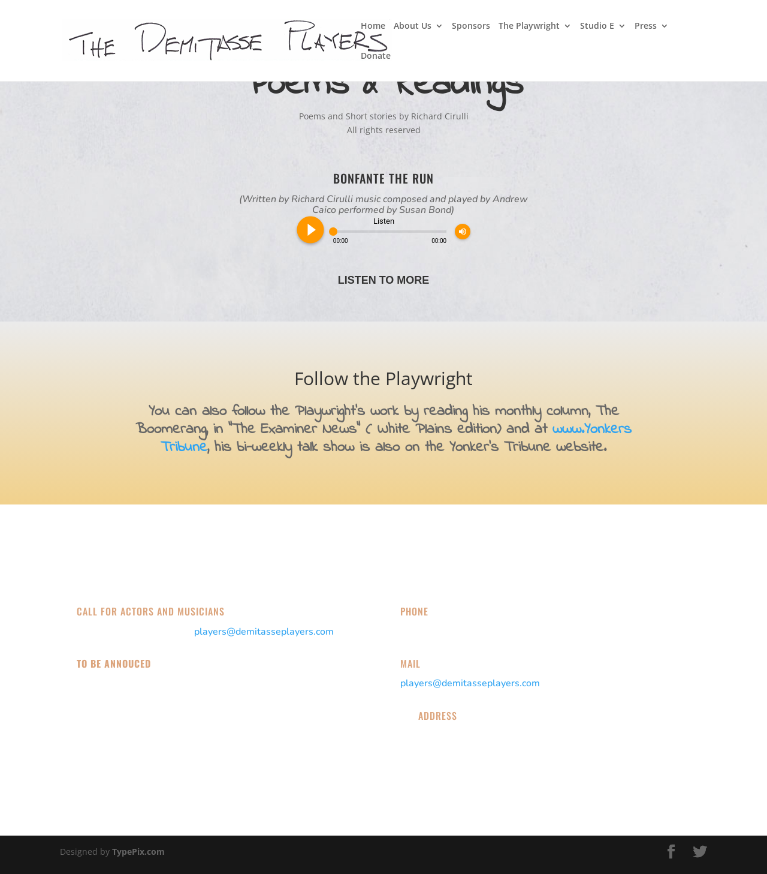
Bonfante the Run (383, 178)
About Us (412, 26)
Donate (376, 56)
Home (373, 26)
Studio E (597, 26)
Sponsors (471, 26)
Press (646, 26)
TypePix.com (138, 851)
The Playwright (529, 26)
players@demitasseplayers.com (264, 631)
